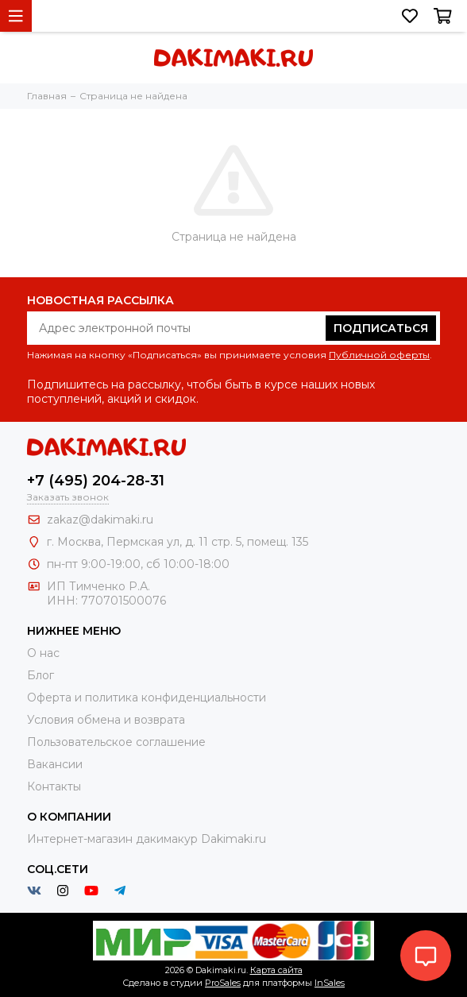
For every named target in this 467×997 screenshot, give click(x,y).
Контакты (54, 786)
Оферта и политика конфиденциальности (146, 697)
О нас (43, 653)
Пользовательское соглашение (116, 742)
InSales (330, 982)
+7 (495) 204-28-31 (95, 480)
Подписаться (381, 328)
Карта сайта (276, 970)
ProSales (223, 982)
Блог (40, 675)
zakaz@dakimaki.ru (100, 519)
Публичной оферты (379, 355)
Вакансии (55, 764)
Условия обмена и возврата (106, 720)
